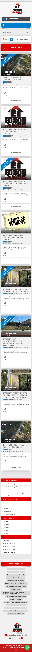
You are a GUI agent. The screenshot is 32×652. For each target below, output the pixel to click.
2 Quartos (6, 524)
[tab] (16, 47)
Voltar (26, 32)
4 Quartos (6, 530)
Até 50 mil (6, 540)
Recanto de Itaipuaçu (9, 484)
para (13, 572)
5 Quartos (6, 533)
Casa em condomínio (9, 514)
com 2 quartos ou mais (15, 569)
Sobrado (5, 508)
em (13, 577)
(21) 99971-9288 (12, 19)
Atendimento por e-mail (16, 635)
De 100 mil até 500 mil (9, 546)
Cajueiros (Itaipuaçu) (9, 490)
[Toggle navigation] (27, 25)
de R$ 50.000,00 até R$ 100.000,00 (16, 608)
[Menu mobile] (3, 25)
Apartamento (7, 511)
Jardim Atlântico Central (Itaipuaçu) (13, 493)
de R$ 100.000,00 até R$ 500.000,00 (15, 583)
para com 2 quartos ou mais (16, 586)
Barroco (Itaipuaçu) (8, 496)
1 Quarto (5, 521)
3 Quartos (6, 527)
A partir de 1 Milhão (9, 552)
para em (15, 575)
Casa (4, 503)
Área (10, 32)
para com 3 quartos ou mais (16, 596)
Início (5, 32)
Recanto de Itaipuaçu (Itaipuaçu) (12, 487)
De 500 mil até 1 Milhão (10, 549)
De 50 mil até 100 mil (9, 543)
